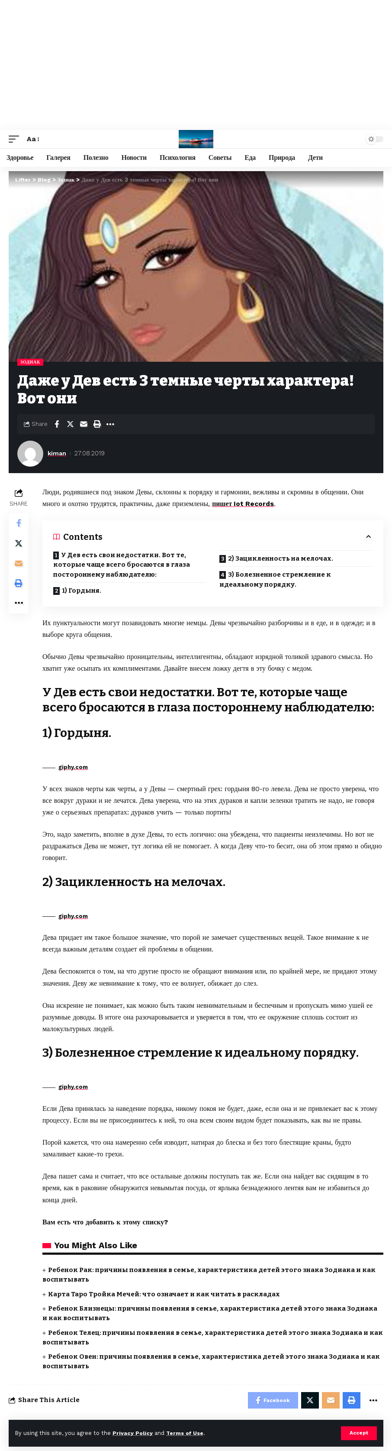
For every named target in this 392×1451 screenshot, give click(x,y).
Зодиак (30, 362)
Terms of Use (186, 1433)
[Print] (97, 424)
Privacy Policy (132, 1433)
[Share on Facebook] (57, 424)
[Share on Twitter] (70, 424)
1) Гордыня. (81, 590)
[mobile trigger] (16, 139)
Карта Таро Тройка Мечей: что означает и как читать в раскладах (164, 1294)
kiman (57, 453)
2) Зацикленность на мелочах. (280, 558)
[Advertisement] (196, 65)
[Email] (83, 424)
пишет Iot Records (244, 504)
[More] (110, 424)
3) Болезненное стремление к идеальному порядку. (275, 579)
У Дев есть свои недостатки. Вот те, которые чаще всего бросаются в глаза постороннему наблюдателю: (121, 564)
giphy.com (73, 767)
